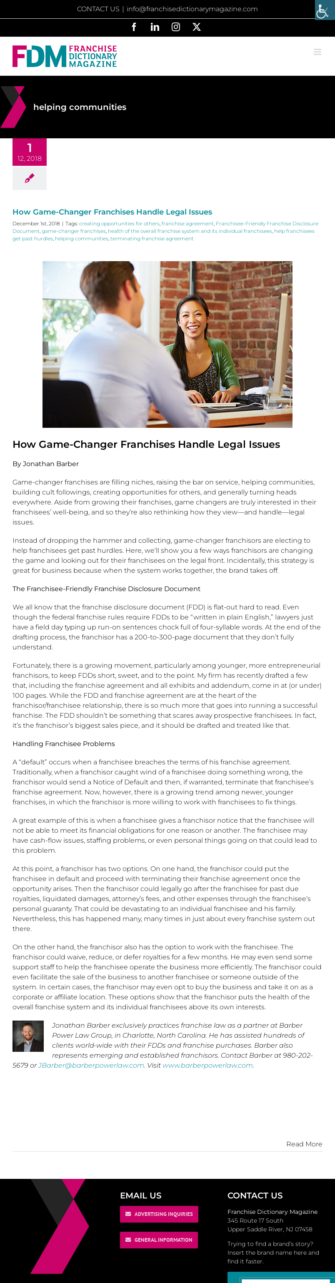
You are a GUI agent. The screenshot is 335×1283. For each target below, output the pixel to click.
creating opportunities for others (119, 223)
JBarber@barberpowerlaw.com (91, 1065)
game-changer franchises (74, 231)
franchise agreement (188, 223)
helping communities (81, 238)
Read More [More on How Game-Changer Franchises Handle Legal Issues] (304, 1144)
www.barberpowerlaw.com (207, 1065)
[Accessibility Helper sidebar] (325, 10)
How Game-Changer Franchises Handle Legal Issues (112, 212)
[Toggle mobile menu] (318, 51)
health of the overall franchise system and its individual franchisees (190, 231)
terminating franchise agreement (152, 238)
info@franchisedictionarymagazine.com (192, 9)
